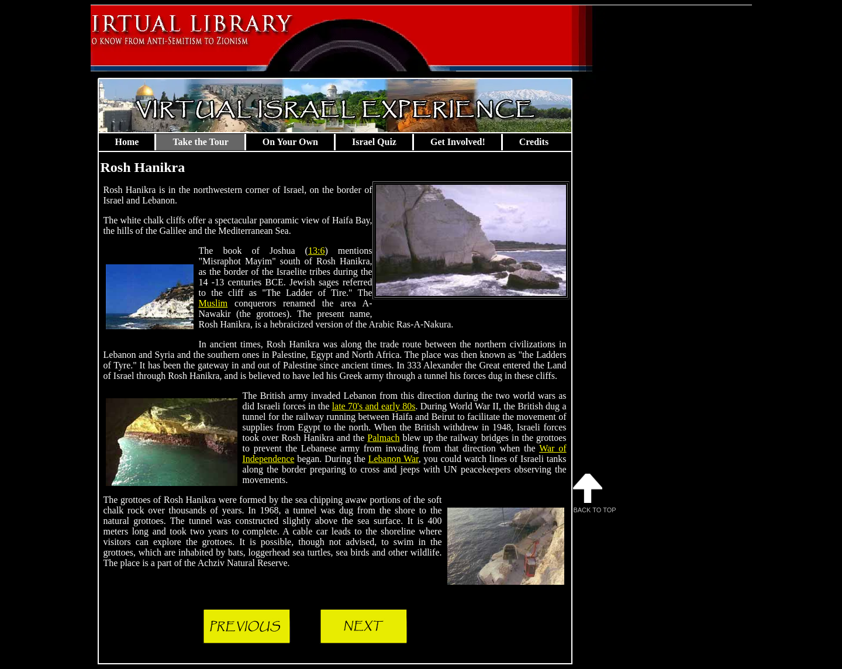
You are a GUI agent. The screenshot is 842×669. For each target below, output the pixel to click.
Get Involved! (457, 142)
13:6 (316, 251)
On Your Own (290, 142)
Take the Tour (200, 142)
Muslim (213, 303)
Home (127, 142)
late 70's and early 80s (374, 406)
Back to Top (594, 493)
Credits (533, 142)
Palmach (383, 438)
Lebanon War (393, 459)
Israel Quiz (374, 142)
